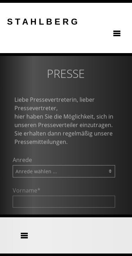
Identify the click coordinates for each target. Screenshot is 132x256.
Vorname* (26, 192)
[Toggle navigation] (117, 34)
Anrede (22, 161)
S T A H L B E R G (42, 21)
